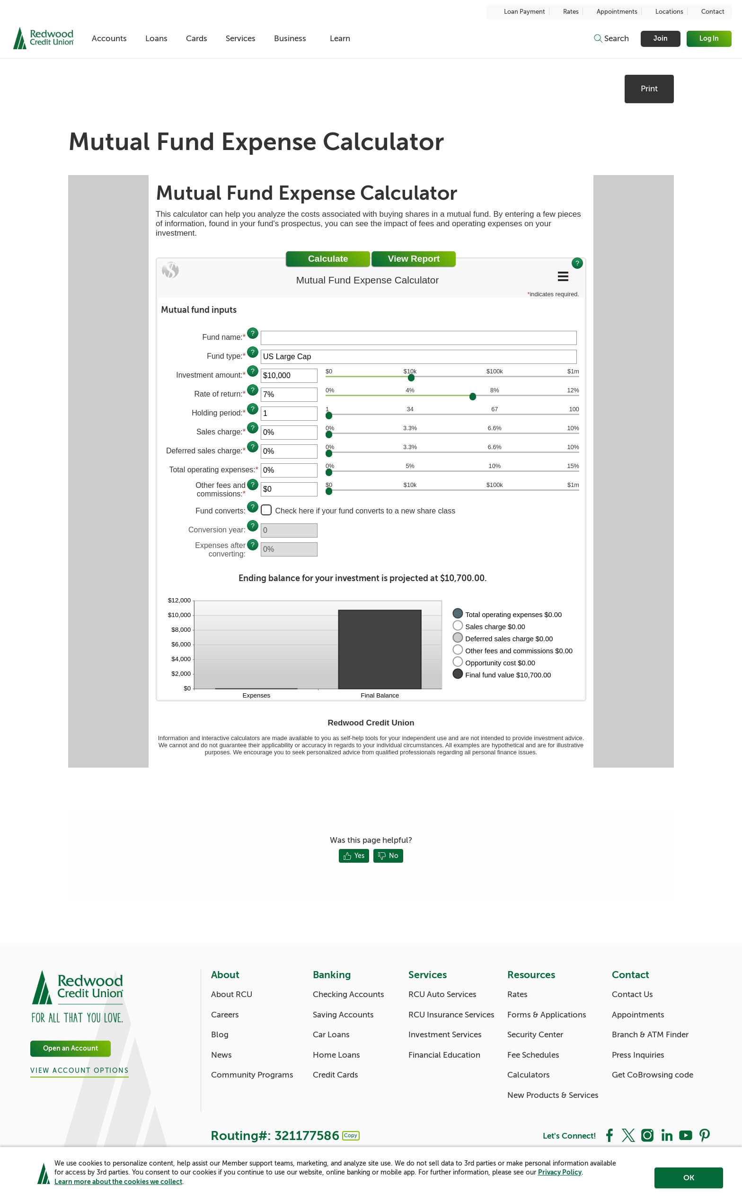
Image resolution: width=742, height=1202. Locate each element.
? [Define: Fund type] (253, 352)
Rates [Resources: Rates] (517, 994)
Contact (707, 12)
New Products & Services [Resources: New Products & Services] (553, 1095)
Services (246, 38)
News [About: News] (221, 1055)
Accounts (109, 38)
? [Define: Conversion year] (253, 526)
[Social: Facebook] (609, 1135)
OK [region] (688, 1179)
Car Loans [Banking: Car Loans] (331, 1034)
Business (297, 38)
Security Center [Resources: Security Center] (535, 1034)
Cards (200, 38)
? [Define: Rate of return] (253, 390)
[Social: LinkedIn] (667, 1135)
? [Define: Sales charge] (253, 428)
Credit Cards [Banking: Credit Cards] (335, 1074)
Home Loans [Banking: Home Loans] (336, 1055)
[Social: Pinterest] (705, 1135)
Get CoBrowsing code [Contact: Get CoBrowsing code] (652, 1074)
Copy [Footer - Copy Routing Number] (350, 1135)
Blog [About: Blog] (220, 1034)
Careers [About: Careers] (225, 1014)
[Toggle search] (611, 38)
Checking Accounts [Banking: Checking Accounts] (348, 994)
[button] (371, 310)
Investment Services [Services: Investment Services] (445, 1034)
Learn (348, 38)
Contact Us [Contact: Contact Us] (632, 994)
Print (649, 88)
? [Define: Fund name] (253, 333)
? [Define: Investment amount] (253, 371)
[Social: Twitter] (628, 1135)
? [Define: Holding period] (253, 409)
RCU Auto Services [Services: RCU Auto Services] (442, 994)
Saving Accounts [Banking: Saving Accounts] (343, 1014)
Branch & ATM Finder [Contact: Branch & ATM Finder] (650, 1034)
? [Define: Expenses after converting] (253, 544)
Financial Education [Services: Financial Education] (444, 1055)
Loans (159, 38)
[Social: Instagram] (647, 1135)
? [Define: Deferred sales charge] (253, 447)
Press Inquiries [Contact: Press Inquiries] (638, 1055)
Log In (709, 38)
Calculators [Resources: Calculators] (528, 1074)
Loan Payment (519, 12)
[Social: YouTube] (686, 1135)
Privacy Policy (560, 1174)
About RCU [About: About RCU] (231, 994)
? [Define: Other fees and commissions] (253, 484)
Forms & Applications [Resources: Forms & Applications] (546, 1014)
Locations (664, 12)
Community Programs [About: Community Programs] (252, 1074)
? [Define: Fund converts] (253, 507)
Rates (566, 12)
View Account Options (79, 1070)
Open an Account (70, 1048)
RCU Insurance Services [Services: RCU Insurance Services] (451, 1014)
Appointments (612, 12)
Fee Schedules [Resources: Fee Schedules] (533, 1055)
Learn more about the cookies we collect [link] (118, 1183)
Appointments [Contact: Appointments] (638, 1014)
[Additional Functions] (563, 276)
